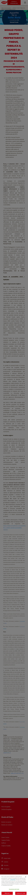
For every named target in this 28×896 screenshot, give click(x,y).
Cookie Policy (12, 879)
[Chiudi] (25, 876)
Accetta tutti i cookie (21, 893)
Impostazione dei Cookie (14, 889)
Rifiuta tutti (7, 893)
